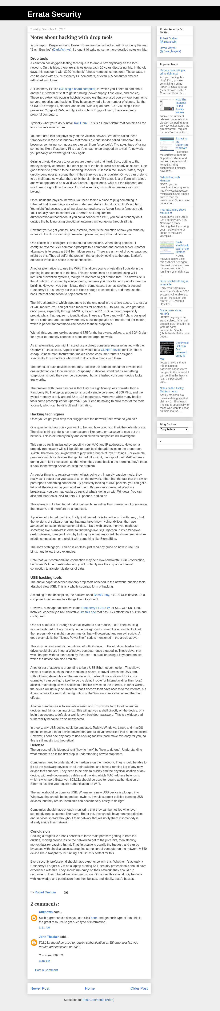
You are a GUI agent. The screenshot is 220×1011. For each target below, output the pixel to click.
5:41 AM (44, 927)
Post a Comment (46, 970)
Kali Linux (80, 123)
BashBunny (101, 595)
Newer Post (39, 988)
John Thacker (49, 936)
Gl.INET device (111, 349)
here (94, 918)
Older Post (139, 988)
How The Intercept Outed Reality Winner (181, 106)
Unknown (46, 912)
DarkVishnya (61, 49)
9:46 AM (44, 961)
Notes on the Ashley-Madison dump (172, 390)
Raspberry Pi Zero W (95, 608)
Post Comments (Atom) (98, 999)
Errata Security (54, 14)
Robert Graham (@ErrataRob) (169, 40)
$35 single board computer (77, 89)
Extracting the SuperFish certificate (182, 143)
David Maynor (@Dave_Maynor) (170, 49)
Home (90, 988)
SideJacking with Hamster (170, 179)
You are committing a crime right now (172, 72)
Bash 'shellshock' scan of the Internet (182, 247)
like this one (88, 612)
